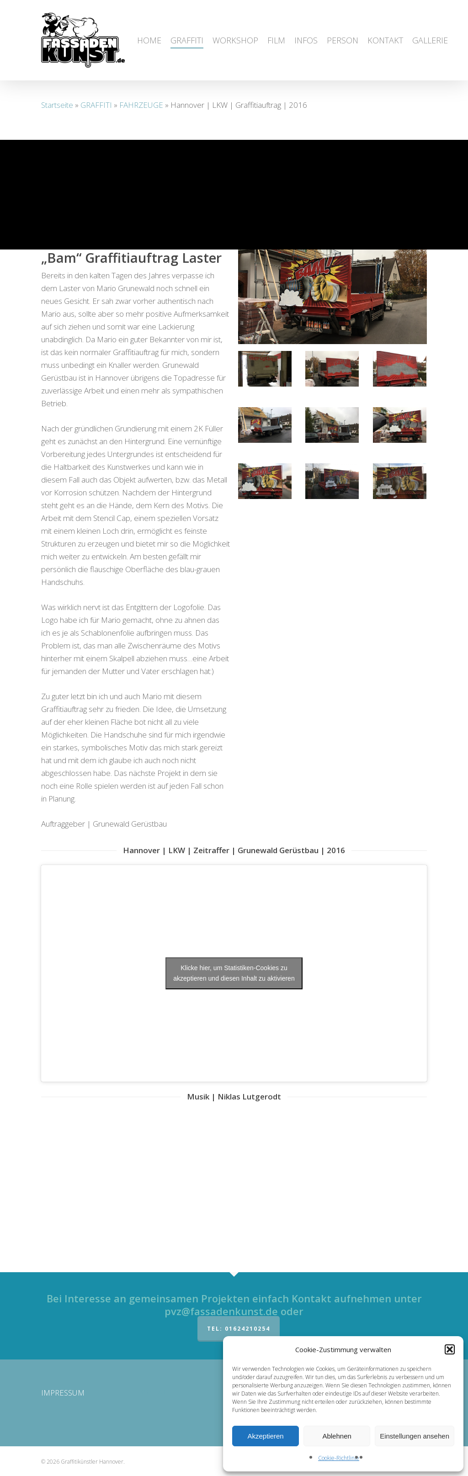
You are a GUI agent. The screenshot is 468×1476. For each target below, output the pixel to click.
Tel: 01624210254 (238, 1329)
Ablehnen (336, 1436)
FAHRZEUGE (141, 105)
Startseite (57, 105)
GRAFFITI (96, 105)
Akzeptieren (265, 1436)
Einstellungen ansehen (414, 1436)
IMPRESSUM (63, 1392)
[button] (449, 1349)
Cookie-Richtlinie (338, 1458)
